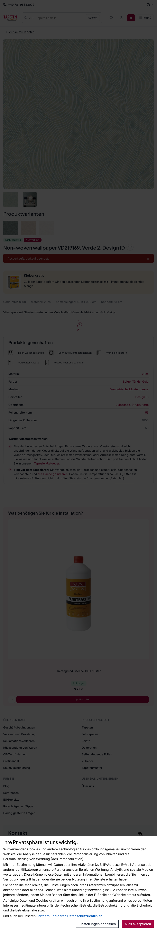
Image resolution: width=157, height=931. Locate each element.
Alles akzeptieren (137, 924)
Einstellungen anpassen (97, 924)
